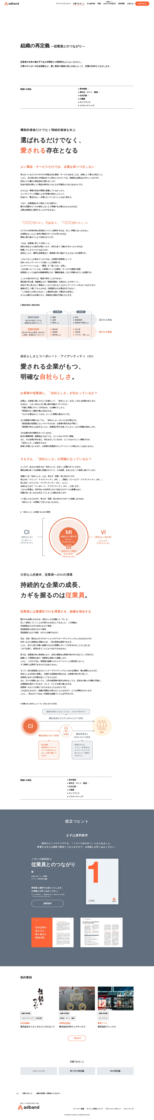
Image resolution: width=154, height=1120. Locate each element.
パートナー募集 (78, 1109)
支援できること (27, 1093)
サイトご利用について (95, 1109)
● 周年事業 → (83, 89)
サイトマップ (129, 1109)
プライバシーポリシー (113, 1109)
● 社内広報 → (83, 96)
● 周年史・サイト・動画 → (89, 92)
